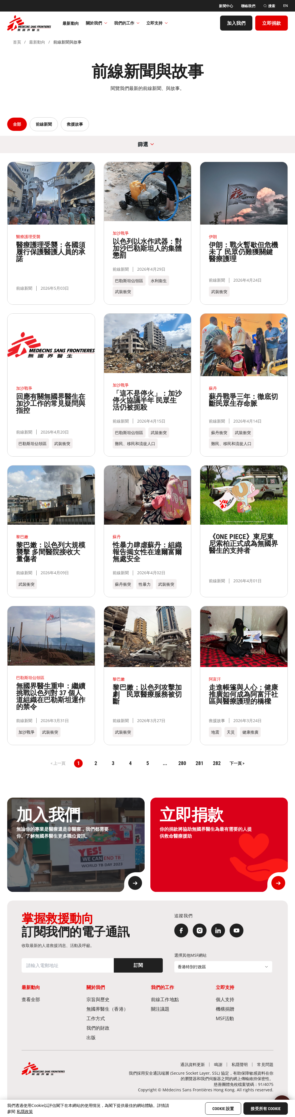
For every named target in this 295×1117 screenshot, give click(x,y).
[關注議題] (180, 1008)
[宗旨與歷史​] (115, 999)
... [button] (165, 763)
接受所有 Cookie (266, 1108)
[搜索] (269, 5)
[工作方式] (115, 1018)
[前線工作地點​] (180, 999)
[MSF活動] (245, 1018)
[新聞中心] (226, 5)
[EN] (285, 5)
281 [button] (199, 763)
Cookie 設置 (223, 1108)
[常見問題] (265, 1064)
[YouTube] (236, 930)
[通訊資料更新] (192, 1064)
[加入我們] (236, 22)
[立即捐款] (271, 22)
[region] (147, 1108)
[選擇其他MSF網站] (223, 967)
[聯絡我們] (248, 5)
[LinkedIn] (218, 930)
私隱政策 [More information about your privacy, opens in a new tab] (25, 1111)
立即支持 (157, 22)
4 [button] (130, 763)
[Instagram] (200, 930)
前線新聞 (44, 124)
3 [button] (113, 763)
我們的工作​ (126, 22)
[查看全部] (51, 999)
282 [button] (217, 763)
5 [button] (147, 763)
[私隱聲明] (240, 1064)
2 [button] (95, 763)
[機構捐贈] (245, 1008)
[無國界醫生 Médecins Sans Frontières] (29, 23)
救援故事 (75, 124)
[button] (237, 763)
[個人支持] (245, 999)
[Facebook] (181, 930)
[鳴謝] (218, 1064)
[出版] (115, 1037)
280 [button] (182, 763)
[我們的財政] (115, 1027)
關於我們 (96, 22)
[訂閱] (138, 965)
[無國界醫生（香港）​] (115, 1008)
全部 (17, 124)
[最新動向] (71, 23)
